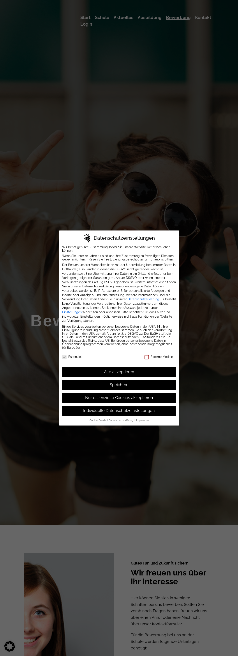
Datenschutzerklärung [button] (121, 416)
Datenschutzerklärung (143, 295)
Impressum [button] (142, 416)
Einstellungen (72, 308)
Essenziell (72, 353)
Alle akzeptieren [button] (119, 368)
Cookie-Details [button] (98, 416)
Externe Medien (159, 353)
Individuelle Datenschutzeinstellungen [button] (119, 407)
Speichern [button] (119, 381)
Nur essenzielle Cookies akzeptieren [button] (119, 394)
